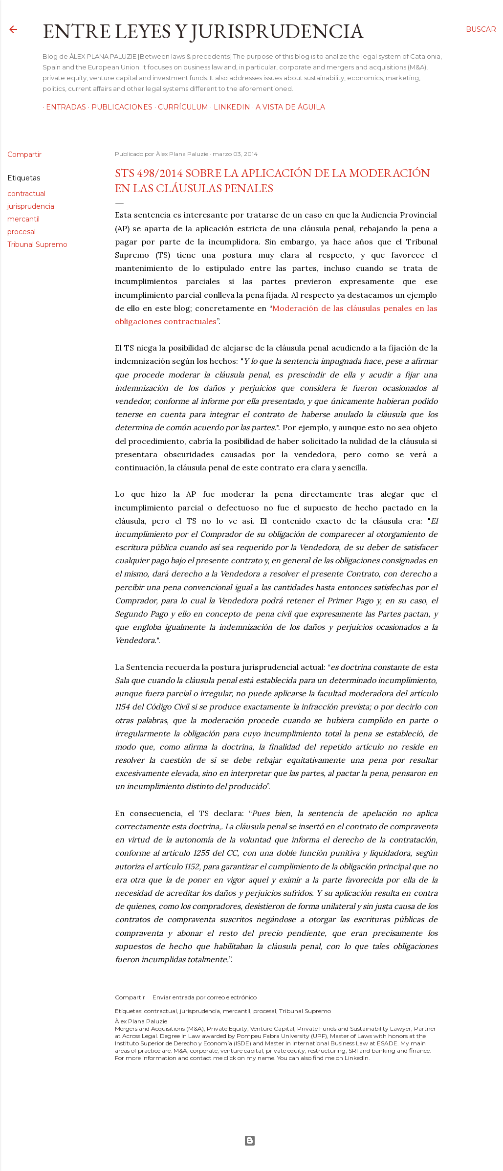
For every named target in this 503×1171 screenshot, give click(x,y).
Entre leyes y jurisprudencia (203, 31)
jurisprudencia (30, 206)
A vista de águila (287, 107)
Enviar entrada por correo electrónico (205, 997)
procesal (21, 231)
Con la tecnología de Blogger (250, 1141)
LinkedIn (228, 107)
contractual (26, 193)
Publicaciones (118, 107)
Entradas (63, 107)
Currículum (179, 107)
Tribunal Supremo (37, 244)
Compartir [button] (24, 154)
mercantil (23, 219)
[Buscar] (481, 29)
